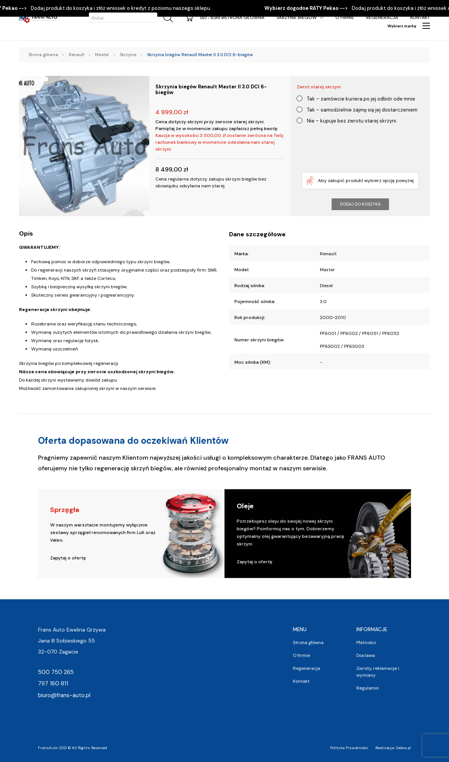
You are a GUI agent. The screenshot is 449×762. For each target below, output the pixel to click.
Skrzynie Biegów (297, 17)
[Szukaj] (166, 17)
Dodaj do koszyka (360, 204)
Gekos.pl (403, 747)
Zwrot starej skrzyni (319, 87)
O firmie (344, 17)
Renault (76, 54)
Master (102, 54)
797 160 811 (53, 683)
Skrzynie (128, 54)
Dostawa (365, 655)
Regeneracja (382, 17)
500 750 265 (56, 672)
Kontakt (420, 17)
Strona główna (244, 17)
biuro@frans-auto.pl (64, 695)
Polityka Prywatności (349, 747)
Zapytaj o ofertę (68, 558)
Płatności (366, 642)
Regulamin (367, 688)
